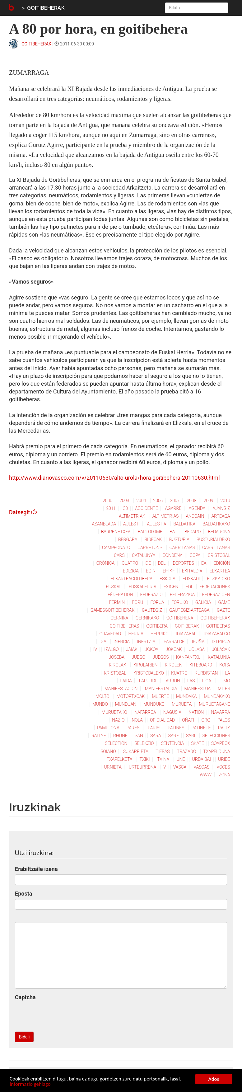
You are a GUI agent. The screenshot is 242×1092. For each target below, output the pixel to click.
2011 (111, 508)
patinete (201, 727)
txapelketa (119, 759)
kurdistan (206, 673)
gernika (119, 617)
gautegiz (152, 610)
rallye (98, 735)
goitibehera (179, 617)
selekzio (144, 743)
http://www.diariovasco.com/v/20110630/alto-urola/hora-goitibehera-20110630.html (114, 477)
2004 (141, 500)
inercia (122, 641)
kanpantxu (188, 657)
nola (137, 720)
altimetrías (165, 516)
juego (138, 657)
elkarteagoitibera (131, 578)
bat (173, 531)
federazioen (216, 594)
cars (119, 555)
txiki (145, 759)
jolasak (221, 649)
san (139, 735)
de (148, 563)
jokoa (152, 649)
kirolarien (145, 664)
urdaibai (201, 759)
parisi (154, 727)
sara (155, 735)
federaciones (214, 586)
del (161, 563)
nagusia (172, 712)
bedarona (219, 531)
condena (173, 555)
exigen (171, 586)
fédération (120, 594)
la (227, 673)
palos (223, 720)
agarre (173, 508)
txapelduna (216, 751)
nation (196, 712)
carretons (149, 547)
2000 (107, 500)
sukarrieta (135, 751)
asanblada (104, 523)
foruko (179, 602)
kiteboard (200, 664)
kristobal (115, 673)
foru (137, 602)
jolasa (197, 649)
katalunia (219, 657)
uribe (224, 759)
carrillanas (216, 547)
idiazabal (186, 633)
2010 (225, 500)
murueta (182, 704)
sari (190, 735)
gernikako (147, 617)
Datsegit (23, 512)
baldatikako (216, 523)
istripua (221, 641)
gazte (223, 610)
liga (206, 680)
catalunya (143, 555)
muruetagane (214, 704)
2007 (175, 500)
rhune (120, 735)
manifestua (197, 688)
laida (126, 680)
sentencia (172, 743)
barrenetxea (115, 531)
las (191, 680)
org (206, 720)
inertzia (146, 641)
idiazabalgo (217, 633)
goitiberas (218, 626)
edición (222, 563)
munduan (125, 704)
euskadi (191, 578)
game (224, 602)
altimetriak (132, 516)
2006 (158, 500)
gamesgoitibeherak (113, 610)
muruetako (114, 712)
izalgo (111, 649)
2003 (124, 500)
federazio (151, 594)
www (206, 774)
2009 (208, 500)
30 (125, 508)
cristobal (219, 555)
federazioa (182, 594)
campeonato (116, 547)
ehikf (169, 570)
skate (197, 743)
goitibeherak (215, 617)
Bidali (24, 1036)
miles (224, 688)
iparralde (174, 641)
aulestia (156, 523)
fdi (189, 586)
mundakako (217, 696)
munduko (154, 704)
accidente (146, 508)
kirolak (117, 664)
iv (95, 649)
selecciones (216, 735)
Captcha (25, 997)
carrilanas (182, 547)
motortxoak (131, 696)
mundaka (186, 696)
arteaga (221, 516)
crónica (105, 563)
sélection (116, 743)
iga (103, 641)
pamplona (108, 727)
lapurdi (147, 680)
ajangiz (221, 508)
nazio (118, 720)
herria (135, 633)
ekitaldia (192, 570)
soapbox (220, 743)
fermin (117, 602)
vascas (202, 767)
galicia (203, 602)
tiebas (163, 751)
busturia (179, 539)
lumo (224, 680)
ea (203, 563)
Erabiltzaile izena (36, 869)
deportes (183, 563)
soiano (108, 751)
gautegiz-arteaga (189, 610)
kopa (225, 664)
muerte (160, 696)
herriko (160, 633)
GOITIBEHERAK (46, 7)
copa (195, 555)
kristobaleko (148, 673)
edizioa (131, 570)
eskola (167, 578)
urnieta (112, 767)
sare (173, 735)
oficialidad (162, 720)
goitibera (157, 626)
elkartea (220, 570)
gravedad (110, 633)
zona (224, 774)
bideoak (153, 539)
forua (157, 602)
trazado (186, 751)
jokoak (173, 649)
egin (151, 570)
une (180, 759)
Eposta (23, 893)
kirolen (173, 664)
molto (102, 696)
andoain (195, 516)
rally (224, 727)
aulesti (131, 523)
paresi (134, 727)
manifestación (121, 688)
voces (223, 767)
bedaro (192, 531)
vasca (179, 767)
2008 (192, 500)
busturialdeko (213, 539)
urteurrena (142, 767)
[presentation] (62, 1015)
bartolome (150, 531)
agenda (197, 508)
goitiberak (187, 626)
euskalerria (142, 586)
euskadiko (218, 578)
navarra (220, 712)
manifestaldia (161, 688)
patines (176, 727)
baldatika (184, 523)
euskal (114, 586)
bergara (127, 539)
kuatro (179, 673)
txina (163, 759)
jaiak (131, 649)
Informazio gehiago (30, 1084)
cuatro (130, 563)
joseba (116, 657)
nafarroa (145, 712)
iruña (198, 641)
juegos (160, 657)
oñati (188, 720)
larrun (172, 680)
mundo (100, 704)
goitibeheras (124, 626)
